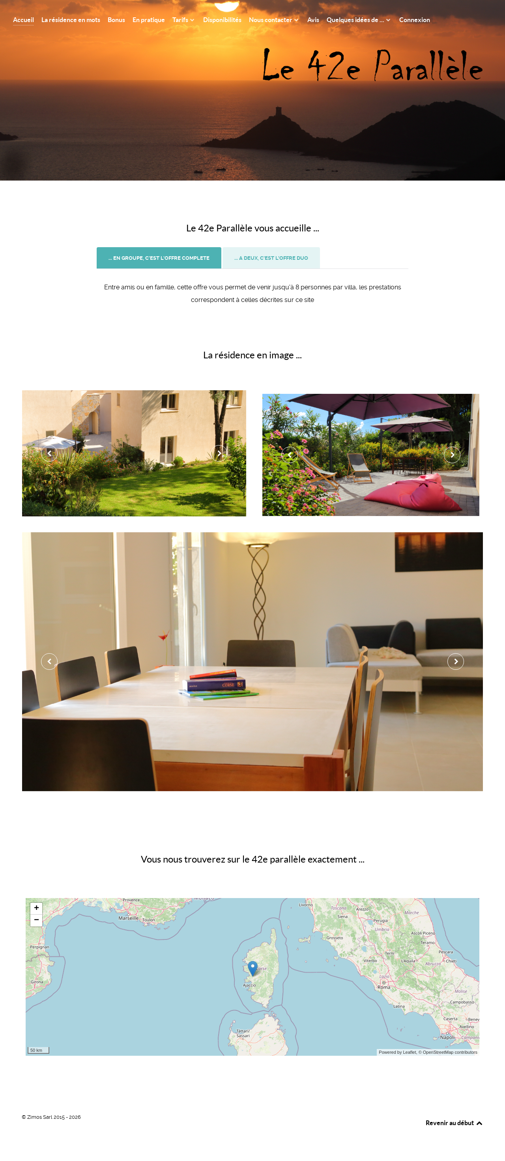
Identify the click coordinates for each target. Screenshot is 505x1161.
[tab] (160, 258)
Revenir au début (454, 1122)
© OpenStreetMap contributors (448, 1052)
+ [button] (36, 909)
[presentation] (158, 258)
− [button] (36, 920)
